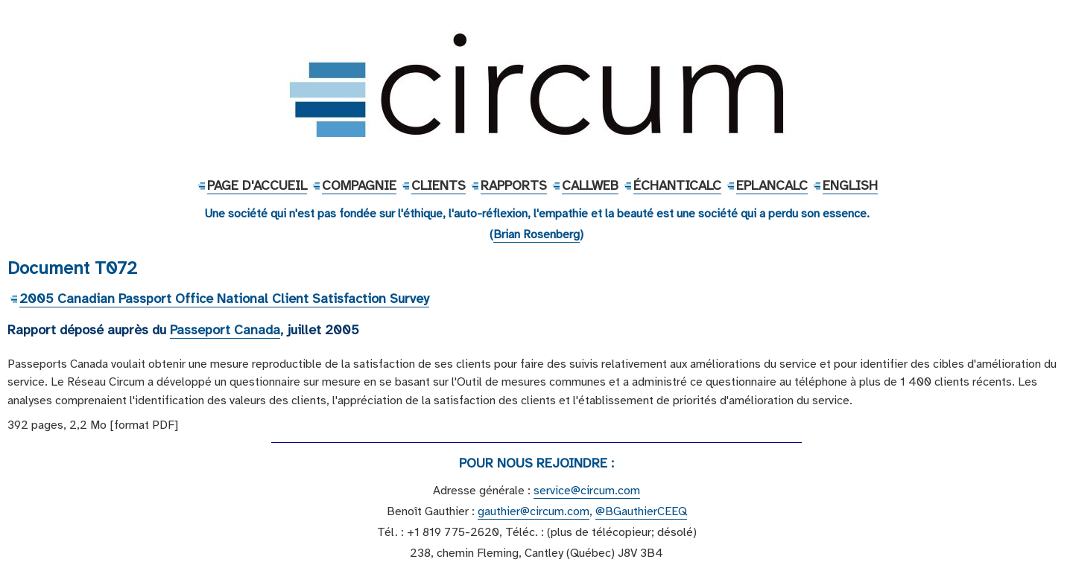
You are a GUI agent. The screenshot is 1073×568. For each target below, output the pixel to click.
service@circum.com (587, 490)
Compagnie (359, 185)
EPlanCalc (772, 185)
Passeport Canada (225, 330)
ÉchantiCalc (677, 185)
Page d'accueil (257, 185)
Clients (438, 185)
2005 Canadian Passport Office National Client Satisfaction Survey (224, 298)
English (850, 185)
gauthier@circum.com (533, 511)
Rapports (514, 185)
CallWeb (590, 185)
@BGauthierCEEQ (641, 511)
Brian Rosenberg (536, 234)
